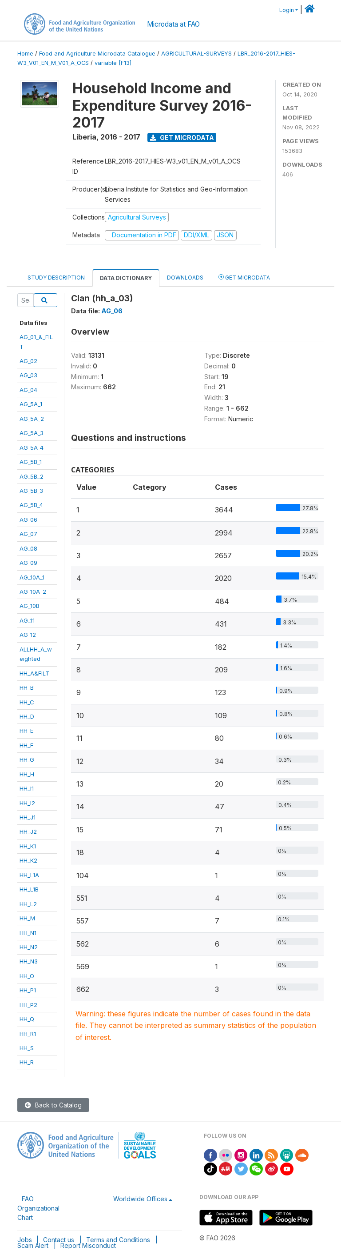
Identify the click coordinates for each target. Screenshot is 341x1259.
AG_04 (28, 389)
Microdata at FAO (173, 24)
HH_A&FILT (34, 673)
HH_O (27, 975)
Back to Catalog (53, 1105)
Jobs (24, 1239)
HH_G (27, 759)
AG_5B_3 (31, 490)
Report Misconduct (88, 1245)
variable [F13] (113, 63)
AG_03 (28, 375)
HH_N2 (29, 947)
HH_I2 (27, 803)
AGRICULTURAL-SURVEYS (196, 53)
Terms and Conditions (118, 1239)
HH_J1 (28, 817)
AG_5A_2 (32, 418)
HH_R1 (28, 1033)
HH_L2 (28, 903)
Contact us (58, 1239)
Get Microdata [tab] (244, 277)
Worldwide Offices (140, 1199)
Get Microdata (182, 137)
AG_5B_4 (31, 504)
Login (286, 10)
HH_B (27, 687)
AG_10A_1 (32, 577)
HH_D (27, 716)
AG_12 (28, 634)
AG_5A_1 (31, 404)
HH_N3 (29, 961)
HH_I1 (27, 788)
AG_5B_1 (31, 461)
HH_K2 (28, 860)
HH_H (27, 774)
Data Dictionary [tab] (126, 278)
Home (25, 53)
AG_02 (28, 360)
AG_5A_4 (32, 447)
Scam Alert (32, 1245)
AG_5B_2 (32, 476)
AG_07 (28, 533)
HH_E (26, 730)
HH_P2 (28, 1004)
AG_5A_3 (32, 432)
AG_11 (27, 620)
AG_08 (28, 548)
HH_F (26, 745)
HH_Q (27, 1019)
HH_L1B (29, 889)
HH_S (27, 1047)
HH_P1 (28, 990)
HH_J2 (28, 831)
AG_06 (28, 519)
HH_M (27, 918)
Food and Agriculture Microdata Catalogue (97, 53)
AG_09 (28, 562)
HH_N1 (28, 932)
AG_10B (30, 605)
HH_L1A (29, 875)
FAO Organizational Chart (38, 1208)
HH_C (27, 702)
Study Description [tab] (56, 277)
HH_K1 (28, 846)
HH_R (27, 1062)
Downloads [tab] (185, 277)
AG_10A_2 (33, 591)
